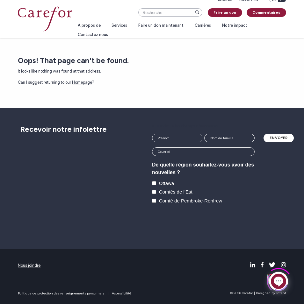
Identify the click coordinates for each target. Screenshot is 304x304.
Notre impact (234, 26)
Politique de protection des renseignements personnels (61, 293)
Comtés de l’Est (175, 191)
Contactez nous (93, 35)
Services (119, 26)
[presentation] (200, 222)
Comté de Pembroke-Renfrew (190, 200)
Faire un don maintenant (161, 26)
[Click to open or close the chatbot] (278, 280)
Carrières (203, 26)
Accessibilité (121, 293)
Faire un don (225, 12)
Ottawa (166, 183)
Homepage (82, 82)
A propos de (89, 26)
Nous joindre (29, 265)
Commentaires (266, 12)
